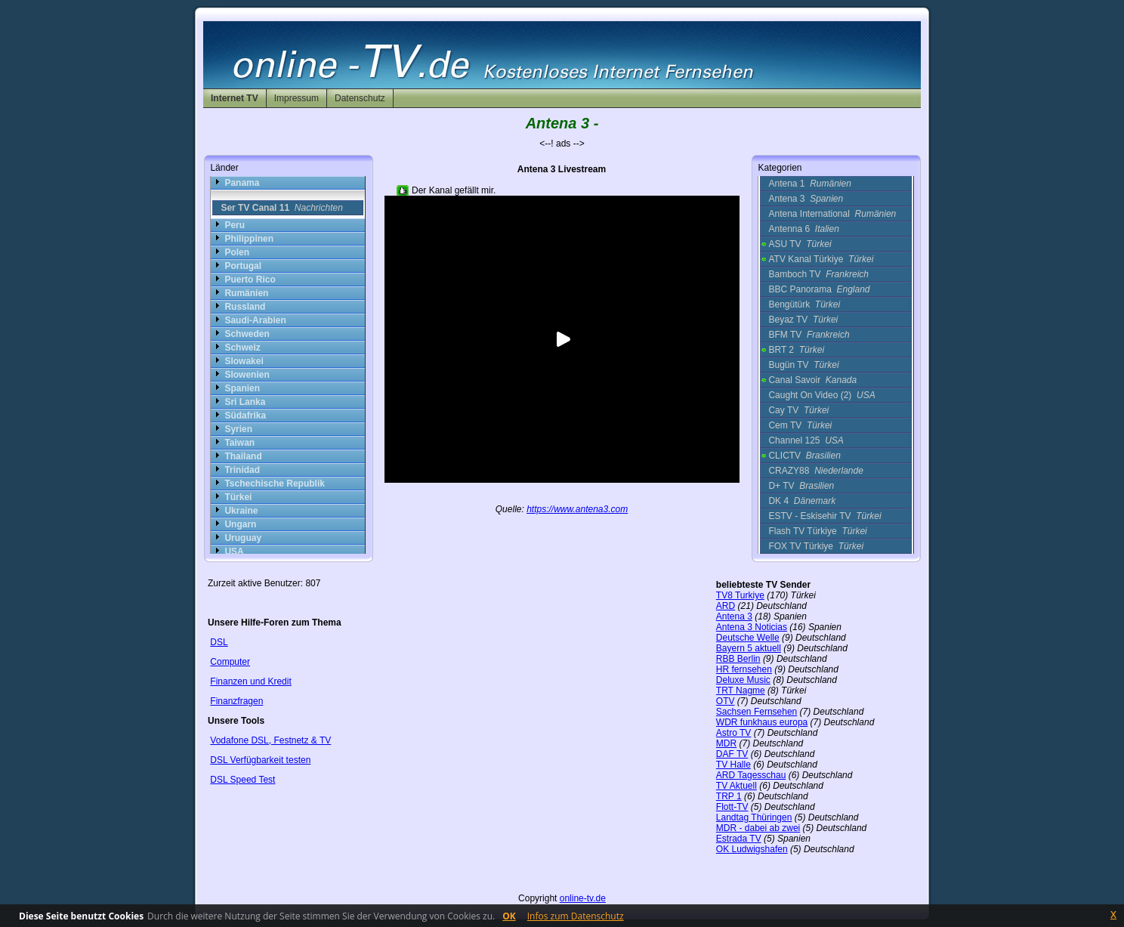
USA (233, 551)
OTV (725, 701)
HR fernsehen (744, 669)
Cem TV (800, 425)
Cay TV (798, 410)
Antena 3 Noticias (751, 627)
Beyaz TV (803, 319)
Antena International (832, 214)
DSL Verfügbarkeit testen (260, 760)
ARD (725, 606)
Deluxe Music (743, 680)
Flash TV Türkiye (817, 531)
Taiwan (239, 442)
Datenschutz (360, 98)
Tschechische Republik (274, 483)
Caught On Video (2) (821, 395)
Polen (236, 252)
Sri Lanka (244, 402)
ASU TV (799, 244)
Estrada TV (738, 838)
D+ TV (801, 485)
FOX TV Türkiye (815, 546)
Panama (241, 183)
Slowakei (243, 361)
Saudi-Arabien (255, 320)
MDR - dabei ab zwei (758, 828)
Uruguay (242, 538)
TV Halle (733, 764)
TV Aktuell (736, 785)
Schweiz (242, 347)
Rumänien (246, 293)
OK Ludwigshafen (752, 849)
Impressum (296, 98)
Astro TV (733, 733)
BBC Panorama (818, 289)
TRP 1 (729, 796)
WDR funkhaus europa (761, 722)
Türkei (238, 497)
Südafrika (245, 415)
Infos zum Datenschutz (575, 916)
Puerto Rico (249, 279)
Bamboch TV (818, 274)
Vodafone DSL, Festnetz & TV (270, 740)
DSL (218, 642)
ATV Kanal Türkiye (820, 259)
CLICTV (804, 455)
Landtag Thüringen (754, 817)
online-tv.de (583, 898)
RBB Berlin (738, 659)
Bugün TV (803, 365)
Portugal (242, 266)
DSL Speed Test (242, 779)
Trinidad (242, 470)
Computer (230, 662)
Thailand (242, 456)
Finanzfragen (236, 701)
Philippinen (248, 238)
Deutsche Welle (748, 637)
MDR (726, 743)
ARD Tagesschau (751, 775)
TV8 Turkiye (740, 595)
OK (509, 916)
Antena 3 (805, 198)
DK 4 (801, 501)
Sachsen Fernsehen (756, 711)
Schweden (246, 334)
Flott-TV (732, 807)
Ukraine (241, 510)
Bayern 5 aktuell (748, 648)
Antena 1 (809, 183)
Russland (244, 306)
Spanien (242, 388)
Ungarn (240, 524)
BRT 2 (796, 350)
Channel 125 (805, 440)
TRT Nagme (740, 690)
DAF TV (732, 754)
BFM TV (808, 334)
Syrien (238, 429)
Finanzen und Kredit (250, 681)
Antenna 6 (803, 229)
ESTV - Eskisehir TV (824, 516)
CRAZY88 (815, 470)
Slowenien (246, 374)
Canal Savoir (812, 380)
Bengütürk (804, 304)
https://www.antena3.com (577, 509)
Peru (234, 225)
